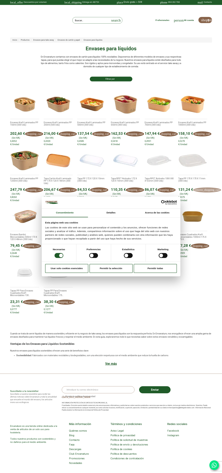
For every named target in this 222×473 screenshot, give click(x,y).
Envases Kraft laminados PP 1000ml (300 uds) (192, 123)
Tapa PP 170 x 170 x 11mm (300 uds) (191, 179)
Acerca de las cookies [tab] (157, 212)
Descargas (75, 449)
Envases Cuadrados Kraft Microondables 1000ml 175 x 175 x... (192, 237)
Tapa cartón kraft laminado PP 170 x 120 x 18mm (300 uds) (57, 180)
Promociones (77, 458)
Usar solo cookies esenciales (67, 268)
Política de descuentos (123, 453)
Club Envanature (79, 453)
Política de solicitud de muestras (129, 439)
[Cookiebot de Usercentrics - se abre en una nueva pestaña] (163, 202)
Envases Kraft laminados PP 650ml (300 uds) (125, 123)
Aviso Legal (117, 430)
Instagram (173, 435)
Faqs (72, 444)
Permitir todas (155, 268)
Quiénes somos (78, 430)
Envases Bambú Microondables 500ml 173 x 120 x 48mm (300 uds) (23, 237)
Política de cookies (121, 449)
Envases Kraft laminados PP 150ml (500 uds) (24, 123)
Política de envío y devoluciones (129, 444)
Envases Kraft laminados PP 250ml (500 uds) (58, 123)
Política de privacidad (122, 435)
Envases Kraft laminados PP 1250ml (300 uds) (24, 179)
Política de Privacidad (101, 410)
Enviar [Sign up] (155, 389)
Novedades (75, 463)
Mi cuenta (189, 20)
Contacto (74, 439)
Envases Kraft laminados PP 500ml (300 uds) (91, 123)
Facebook (173, 430)
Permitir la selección (111, 268)
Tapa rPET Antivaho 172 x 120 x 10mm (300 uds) (124, 179)
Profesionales (162, 20)
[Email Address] (98, 389)
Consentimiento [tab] (65, 212)
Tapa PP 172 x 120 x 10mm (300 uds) (90, 179)
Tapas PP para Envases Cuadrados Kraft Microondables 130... (21, 293)
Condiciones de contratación (127, 458)
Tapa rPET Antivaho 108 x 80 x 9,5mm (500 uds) (159, 179)
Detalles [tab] (110, 212)
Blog (71, 435)
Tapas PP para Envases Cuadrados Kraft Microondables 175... (55, 293)
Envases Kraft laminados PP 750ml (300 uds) (159, 123)
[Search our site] (91, 20)
